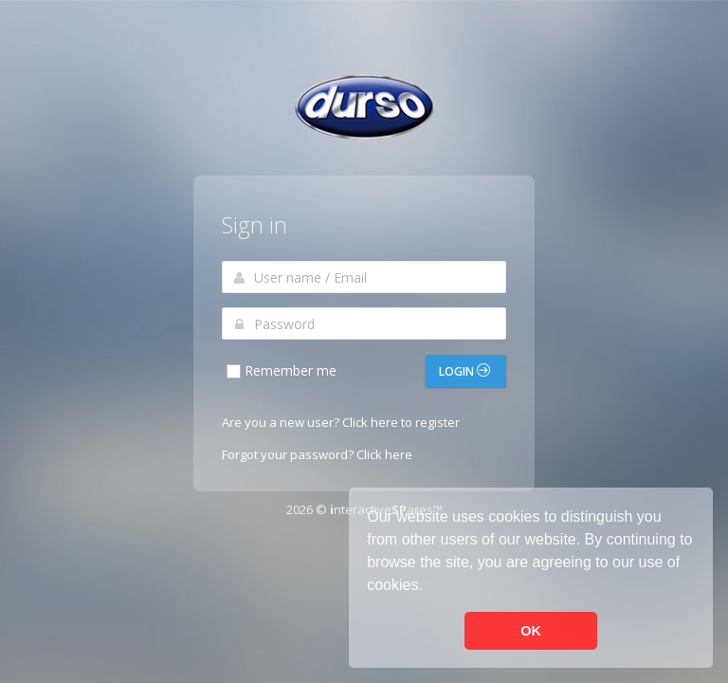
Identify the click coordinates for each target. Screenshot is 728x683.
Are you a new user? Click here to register (341, 422)
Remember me (281, 370)
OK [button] (530, 630)
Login (464, 371)
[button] (429, 587)
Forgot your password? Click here (317, 454)
